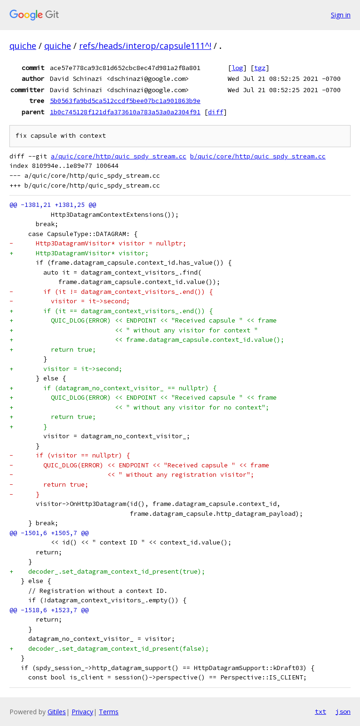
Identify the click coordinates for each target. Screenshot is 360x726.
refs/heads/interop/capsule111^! (145, 45)
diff (215, 112)
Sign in (341, 14)
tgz (259, 67)
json (343, 711)
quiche (22, 45)
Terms (109, 711)
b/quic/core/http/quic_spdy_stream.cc (258, 156)
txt (320, 711)
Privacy (82, 711)
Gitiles (57, 711)
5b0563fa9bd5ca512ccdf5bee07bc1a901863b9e (125, 100)
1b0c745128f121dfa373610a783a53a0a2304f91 (125, 112)
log (237, 67)
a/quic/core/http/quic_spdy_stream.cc (118, 156)
